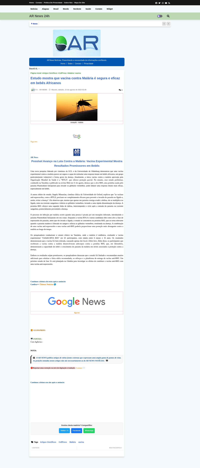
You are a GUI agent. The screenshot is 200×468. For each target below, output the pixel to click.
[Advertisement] (77, 404)
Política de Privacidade (53, 3)
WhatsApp (89, 431)
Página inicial (36, 73)
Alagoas (45, 9)
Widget (110, 9)
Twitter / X (64, 431)
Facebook (77, 431)
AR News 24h (39, 16)
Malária (71, 73)
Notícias (34, 9)
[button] (164, 24)
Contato (39, 3)
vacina (78, 73)
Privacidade (88, 64)
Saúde (88, 9)
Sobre (70, 64)
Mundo (66, 9)
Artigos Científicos (50, 73)
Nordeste (77, 9)
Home (31, 3)
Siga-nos (34, 142)
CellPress (62, 73)
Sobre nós (68, 3)
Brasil (55, 9)
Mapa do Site (79, 3)
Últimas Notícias (46, 284)
